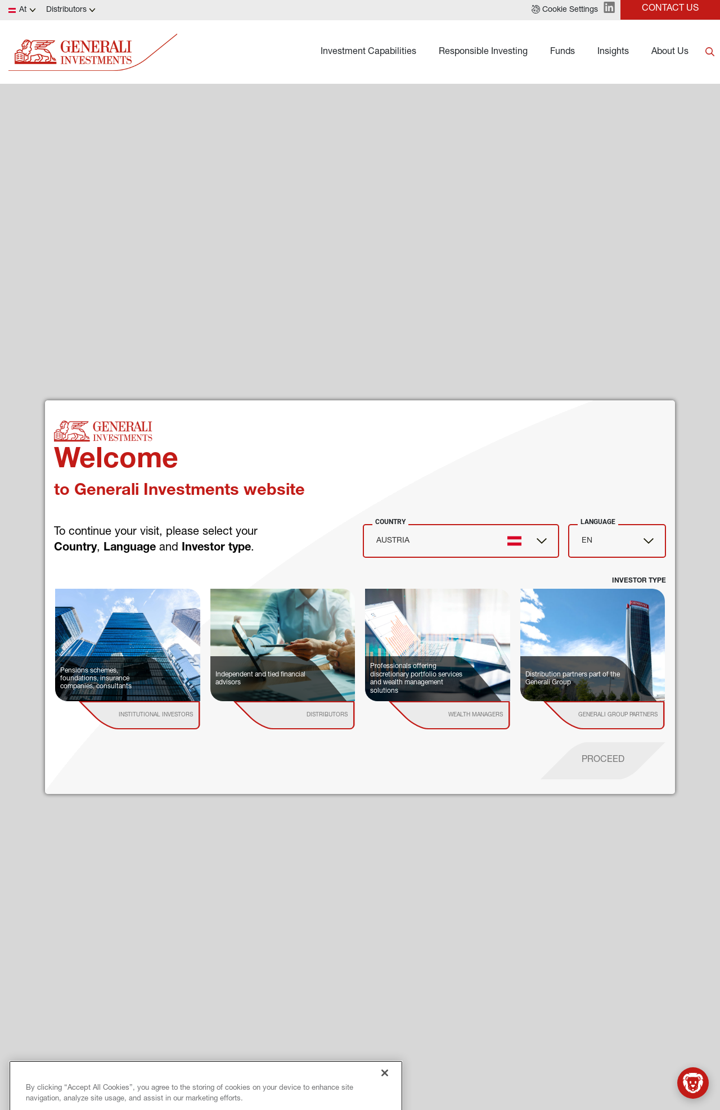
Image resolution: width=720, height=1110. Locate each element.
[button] (565, 10)
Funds (562, 52)
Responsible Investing (483, 52)
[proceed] (603, 760)
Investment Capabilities (368, 52)
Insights (613, 52)
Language (597, 522)
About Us (669, 52)
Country (390, 522)
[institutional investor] (155, 715)
